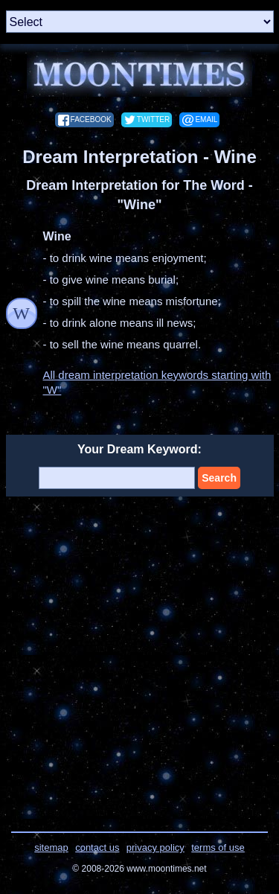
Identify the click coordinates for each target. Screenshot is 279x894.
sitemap (51, 847)
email (206, 119)
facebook (91, 119)
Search (219, 478)
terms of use (218, 847)
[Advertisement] (139, 654)
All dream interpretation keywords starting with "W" (157, 382)
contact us (97, 847)
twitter (153, 119)
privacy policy (155, 847)
